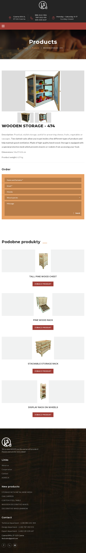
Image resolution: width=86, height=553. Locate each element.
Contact (5, 474)
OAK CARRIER (8, 496)
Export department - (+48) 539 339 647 (18, 531)
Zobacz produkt (43, 284)
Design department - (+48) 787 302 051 (18, 527)
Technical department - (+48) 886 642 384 (19, 523)
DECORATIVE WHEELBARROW (15, 508)
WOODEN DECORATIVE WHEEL (15, 504)
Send (77, 213)
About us (5, 465)
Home (25, 48)
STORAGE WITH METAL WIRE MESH (17, 492)
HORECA (5, 478)
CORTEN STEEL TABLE (11, 500)
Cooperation (7, 469)
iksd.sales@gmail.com (10, 538)
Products (35, 48)
